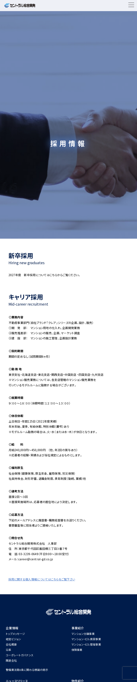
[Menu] (131, 5)
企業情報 (12, 628)
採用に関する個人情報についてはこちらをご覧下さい (41, 579)
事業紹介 (77, 628)
